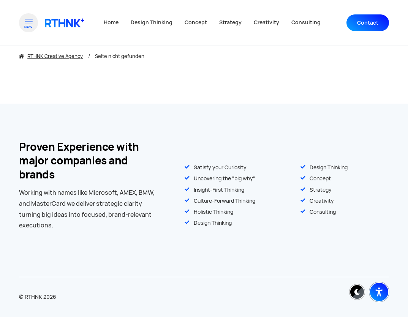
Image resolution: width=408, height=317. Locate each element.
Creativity (322, 200)
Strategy (321, 189)
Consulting (323, 211)
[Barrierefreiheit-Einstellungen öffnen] (379, 292)
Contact (367, 22)
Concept (320, 178)
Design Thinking (329, 167)
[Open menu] (28, 22)
